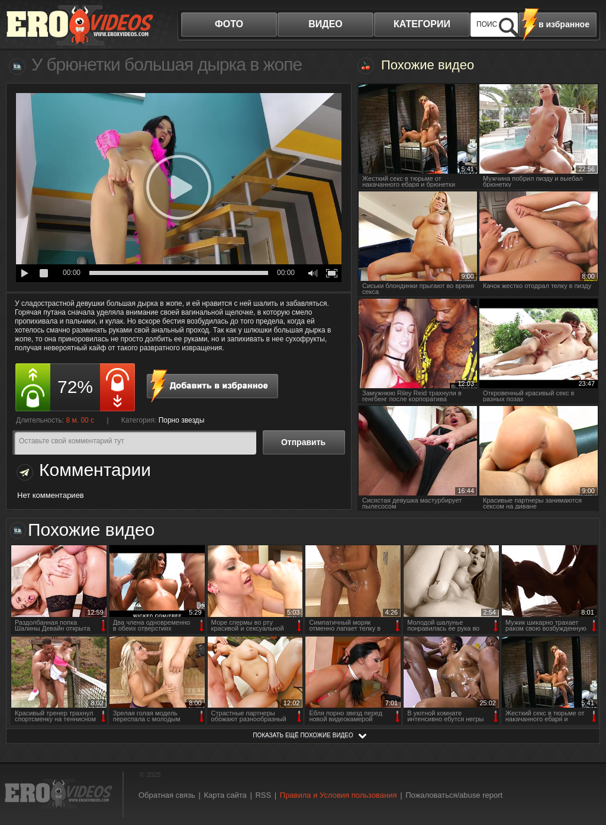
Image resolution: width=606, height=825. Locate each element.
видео (325, 24)
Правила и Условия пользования (338, 795)
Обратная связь (166, 795)
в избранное (564, 24)
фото (229, 24)
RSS (263, 795)
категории (422, 24)
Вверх (583, 775)
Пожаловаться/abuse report (453, 795)
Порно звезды (182, 420)
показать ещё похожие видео (303, 735)
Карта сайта (225, 795)
